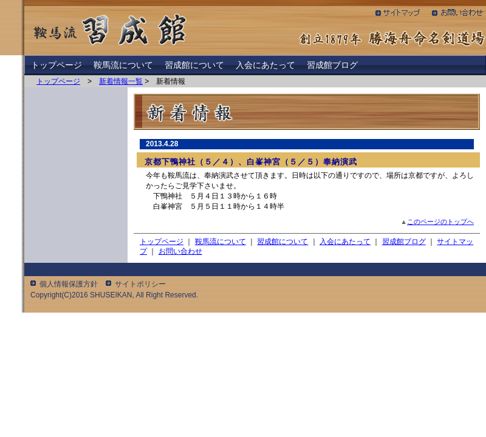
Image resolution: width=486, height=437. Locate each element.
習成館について (194, 65)
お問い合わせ (180, 251)
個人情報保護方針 (68, 284)
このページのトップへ (440, 221)
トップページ (56, 65)
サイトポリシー (140, 284)
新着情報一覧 (121, 81)
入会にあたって (265, 65)
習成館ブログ (332, 65)
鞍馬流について (123, 65)
